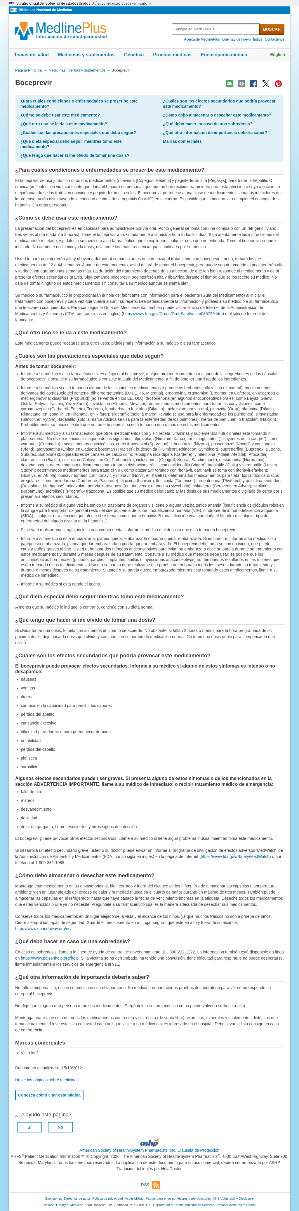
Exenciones (53, 1198)
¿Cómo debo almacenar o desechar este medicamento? (217, 115)
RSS (150, 1185)
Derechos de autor (77, 1198)
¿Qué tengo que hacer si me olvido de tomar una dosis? (74, 155)
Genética (134, 54)
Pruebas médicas (172, 54)
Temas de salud (31, 54)
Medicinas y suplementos (86, 54)
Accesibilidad (134, 1198)
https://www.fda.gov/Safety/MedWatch (235, 856)
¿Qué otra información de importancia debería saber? (215, 132)
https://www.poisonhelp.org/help (50, 958)
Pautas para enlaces (160, 1198)
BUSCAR (272, 29)
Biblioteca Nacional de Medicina (45, 10)
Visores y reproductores (194, 1198)
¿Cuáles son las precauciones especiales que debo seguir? (78, 132)
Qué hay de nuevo (236, 39)
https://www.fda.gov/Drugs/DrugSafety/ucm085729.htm (173, 313)
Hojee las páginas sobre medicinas (47, 1080)
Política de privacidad (107, 1198)
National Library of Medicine (63, 1205)
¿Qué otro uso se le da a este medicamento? (63, 123)
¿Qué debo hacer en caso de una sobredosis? (208, 123)
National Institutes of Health (235, 1205)
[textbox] (216, 29)
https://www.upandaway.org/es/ (43, 928)
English (277, 54)
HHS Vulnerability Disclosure (233, 1198)
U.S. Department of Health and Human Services (180, 1205)
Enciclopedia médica (224, 54)
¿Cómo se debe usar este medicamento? (60, 115)
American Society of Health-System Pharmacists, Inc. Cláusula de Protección (149, 1150)
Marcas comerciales (182, 141)
